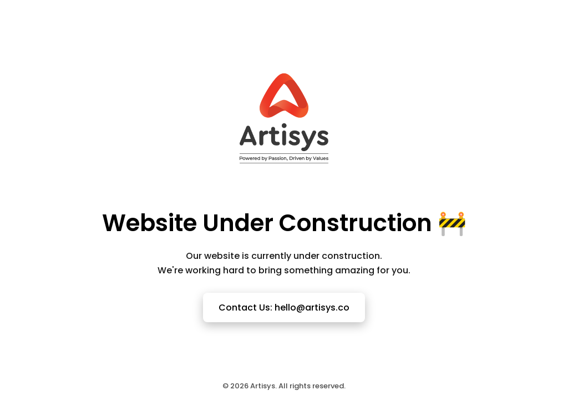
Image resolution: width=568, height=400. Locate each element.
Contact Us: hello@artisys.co (284, 307)
